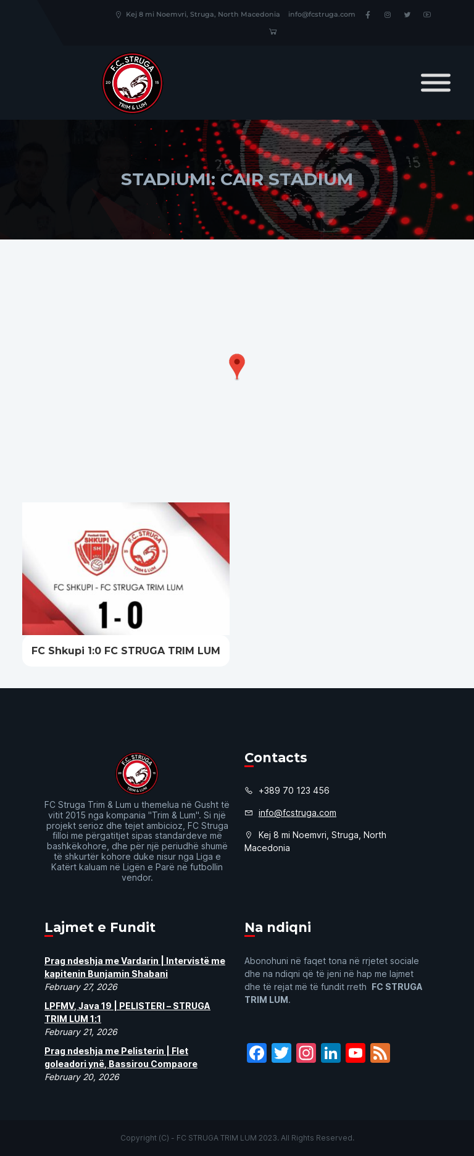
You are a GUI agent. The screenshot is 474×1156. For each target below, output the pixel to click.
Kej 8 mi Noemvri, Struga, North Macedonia (197, 14)
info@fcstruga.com (322, 14)
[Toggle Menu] (436, 83)
